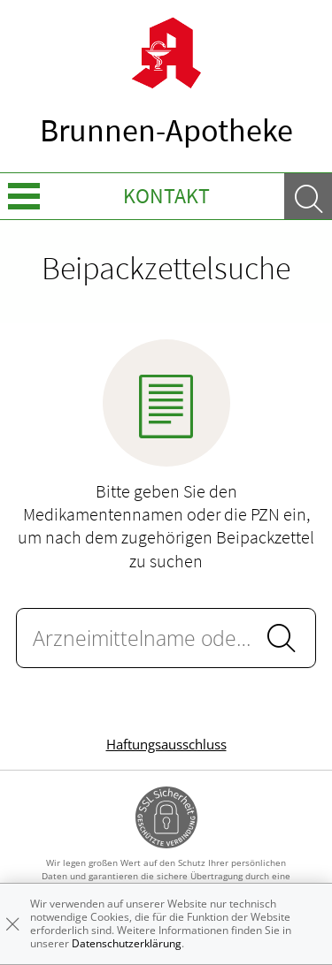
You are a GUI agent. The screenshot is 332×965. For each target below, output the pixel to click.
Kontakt (166, 195)
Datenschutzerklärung (126, 943)
